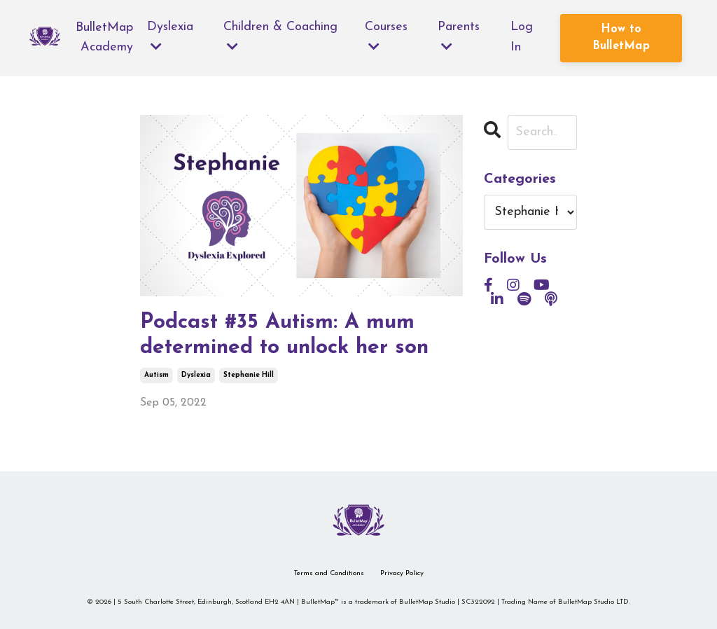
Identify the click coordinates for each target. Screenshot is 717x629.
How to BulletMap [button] (621, 38)
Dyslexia (170, 37)
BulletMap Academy (104, 38)
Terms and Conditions (329, 573)
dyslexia (196, 375)
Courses (386, 37)
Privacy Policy (402, 573)
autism (156, 375)
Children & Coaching (280, 37)
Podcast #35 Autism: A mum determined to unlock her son (284, 335)
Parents (459, 37)
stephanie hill (248, 375)
